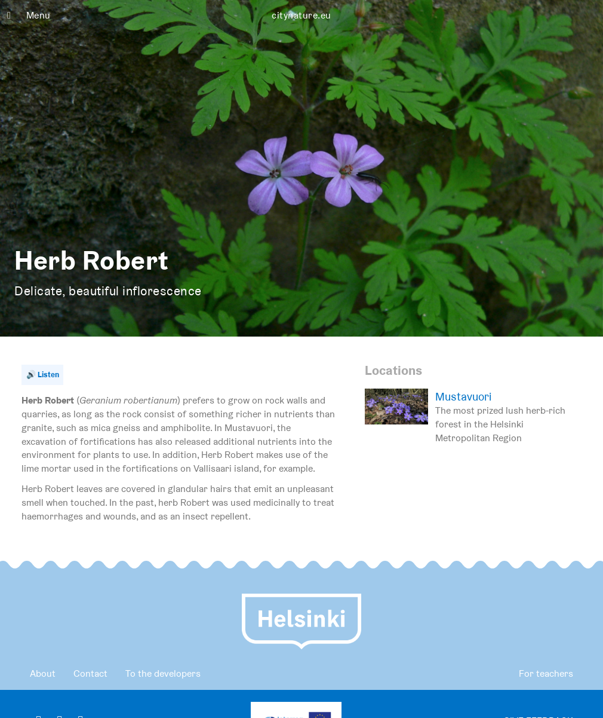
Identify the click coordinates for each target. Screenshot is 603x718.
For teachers (546, 673)
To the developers (163, 673)
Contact (90, 673)
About (43, 673)
